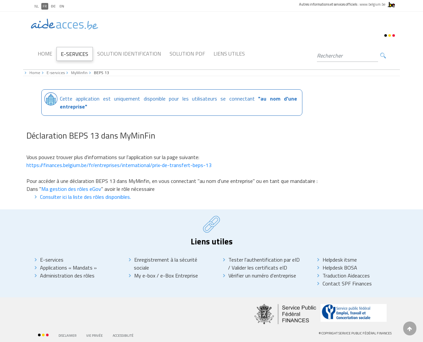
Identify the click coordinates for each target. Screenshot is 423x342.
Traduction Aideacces (346, 275)
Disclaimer (67, 335)
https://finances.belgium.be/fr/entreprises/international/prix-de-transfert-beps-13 (119, 165)
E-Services (74, 54)
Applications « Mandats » (68, 268)
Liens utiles (229, 54)
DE (53, 6)
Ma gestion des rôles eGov (71, 189)
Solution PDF (187, 54)
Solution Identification (129, 54)
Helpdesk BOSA (340, 268)
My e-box (144, 275)
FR (45, 6)
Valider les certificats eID (258, 268)
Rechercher (383, 56)
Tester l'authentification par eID (264, 260)
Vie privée (94, 335)
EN (61, 6)
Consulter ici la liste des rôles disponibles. (85, 197)
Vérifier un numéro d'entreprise (262, 275)
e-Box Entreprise (178, 275)
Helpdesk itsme (340, 260)
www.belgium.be (372, 4)
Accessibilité (123, 335)
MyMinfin (79, 72)
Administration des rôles (67, 275)
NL (36, 6)
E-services (56, 72)
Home (45, 54)
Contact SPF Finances (347, 283)
